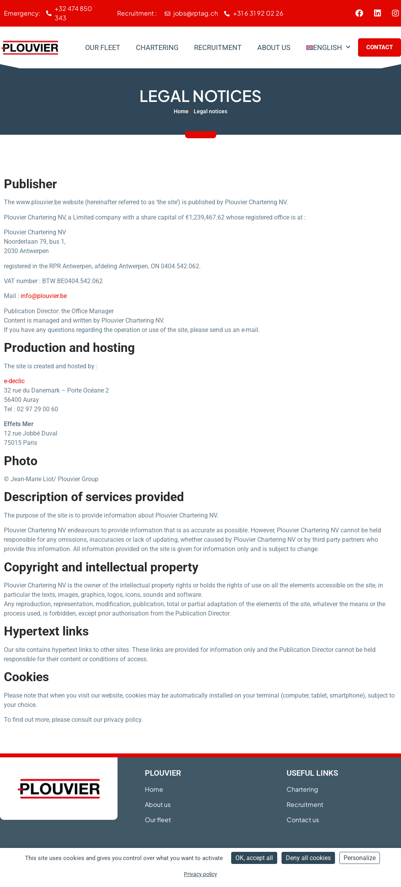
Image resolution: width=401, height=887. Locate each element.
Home (181, 111)
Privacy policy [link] (200, 874)
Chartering (157, 47)
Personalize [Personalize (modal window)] (360, 858)
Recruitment (218, 47)
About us (274, 47)
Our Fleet (102, 47)
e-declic (14, 381)
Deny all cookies (308, 858)
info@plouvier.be (44, 296)
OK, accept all (254, 858)
